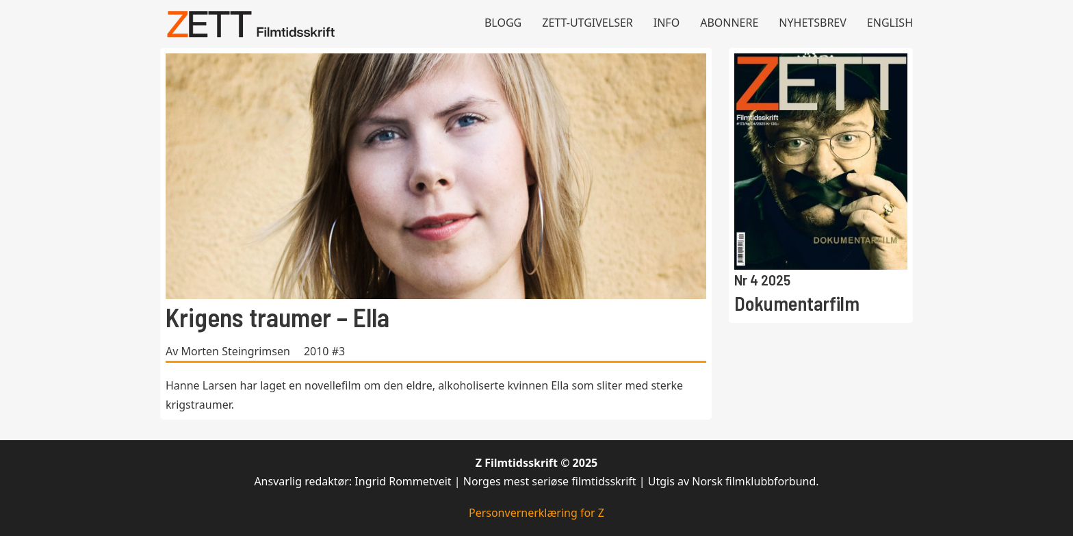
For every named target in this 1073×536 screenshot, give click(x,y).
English (890, 22)
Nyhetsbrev (812, 22)
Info (667, 22)
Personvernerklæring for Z (536, 512)
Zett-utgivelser (587, 22)
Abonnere (729, 22)
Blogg (502, 22)
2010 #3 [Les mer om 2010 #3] (324, 351)
